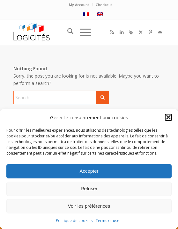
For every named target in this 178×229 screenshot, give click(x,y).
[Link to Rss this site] (112, 32)
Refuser (89, 188)
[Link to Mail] (160, 32)
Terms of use (107, 220)
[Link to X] (140, 32)
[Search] (67, 32)
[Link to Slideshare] (131, 32)
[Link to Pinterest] (150, 32)
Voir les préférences (89, 206)
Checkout (104, 4)
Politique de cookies (74, 220)
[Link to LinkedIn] (121, 32)
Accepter (88, 171)
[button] (168, 117)
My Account (79, 4)
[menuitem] (79, 4)
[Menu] (82, 32)
